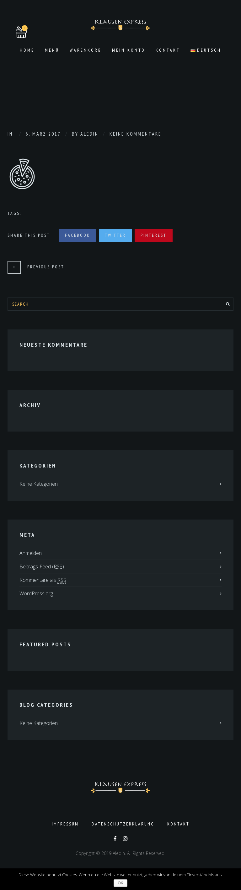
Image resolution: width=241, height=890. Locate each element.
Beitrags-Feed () (41, 566)
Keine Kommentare (136, 134)
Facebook (77, 235)
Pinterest (154, 235)
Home (27, 50)
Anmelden (30, 553)
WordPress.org (36, 593)
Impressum (65, 824)
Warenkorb (86, 50)
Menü (52, 50)
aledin (89, 134)
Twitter (115, 235)
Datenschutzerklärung (123, 824)
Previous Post (45, 267)
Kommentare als (42, 580)
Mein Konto (128, 50)
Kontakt (168, 50)
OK (120, 883)
